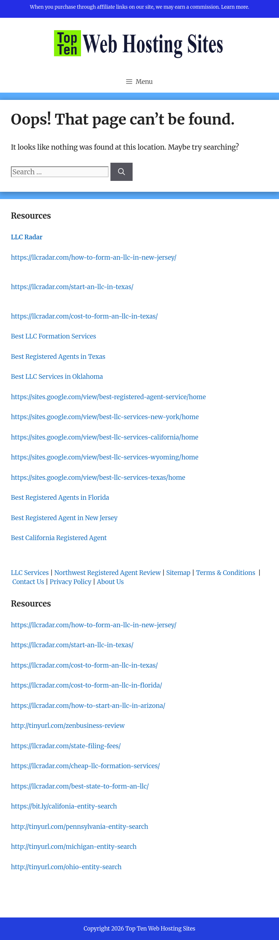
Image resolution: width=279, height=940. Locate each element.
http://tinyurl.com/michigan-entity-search (74, 847)
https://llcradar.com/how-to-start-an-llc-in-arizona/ (88, 706)
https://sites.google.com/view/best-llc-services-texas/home (98, 478)
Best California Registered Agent (59, 538)
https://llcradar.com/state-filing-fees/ (66, 746)
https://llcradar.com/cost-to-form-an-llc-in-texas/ (84, 316)
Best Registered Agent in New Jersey (64, 518)
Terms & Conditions (226, 573)
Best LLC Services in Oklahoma (57, 377)
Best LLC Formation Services (53, 336)
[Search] (121, 172)
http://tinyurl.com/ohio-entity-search (66, 867)
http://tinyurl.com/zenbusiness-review (68, 726)
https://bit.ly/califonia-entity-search (64, 806)
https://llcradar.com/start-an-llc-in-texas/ (72, 287)
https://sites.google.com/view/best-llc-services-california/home (104, 437)
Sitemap (178, 573)
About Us (110, 582)
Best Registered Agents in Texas (58, 357)
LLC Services (30, 573)
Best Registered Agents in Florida (60, 498)
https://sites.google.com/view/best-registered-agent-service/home (108, 397)
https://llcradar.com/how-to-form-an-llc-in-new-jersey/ (94, 258)
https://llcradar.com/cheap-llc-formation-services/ (85, 766)
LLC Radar (27, 237)
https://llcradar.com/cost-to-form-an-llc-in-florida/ (86, 685)
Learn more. (235, 7)
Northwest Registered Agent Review (107, 573)
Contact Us (28, 582)
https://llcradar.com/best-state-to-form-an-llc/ (80, 786)
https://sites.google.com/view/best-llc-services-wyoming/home (104, 457)
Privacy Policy (71, 582)
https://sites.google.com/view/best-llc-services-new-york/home (105, 417)
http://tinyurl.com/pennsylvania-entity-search (79, 827)
